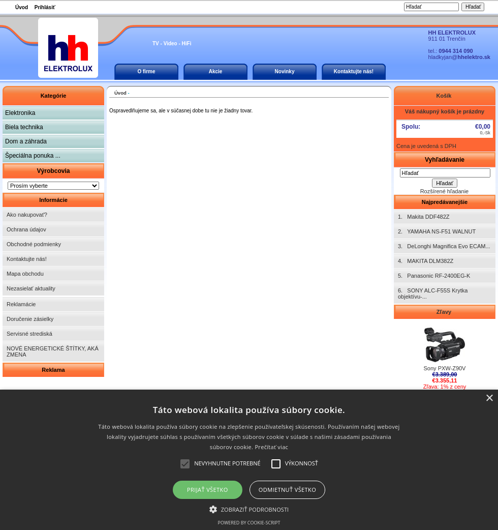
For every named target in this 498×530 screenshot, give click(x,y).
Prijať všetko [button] (207, 489)
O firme (146, 71)
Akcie (216, 71)
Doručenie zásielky (30, 319)
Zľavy (445, 312)
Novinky (285, 71)
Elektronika (20, 112)
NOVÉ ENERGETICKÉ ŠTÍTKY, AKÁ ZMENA (53, 351)
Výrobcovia (53, 170)
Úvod (21, 7)
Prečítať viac (271, 447)
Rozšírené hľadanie (444, 191)
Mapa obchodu (25, 274)
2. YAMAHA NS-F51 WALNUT (437, 231)
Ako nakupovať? (27, 215)
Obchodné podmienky (34, 244)
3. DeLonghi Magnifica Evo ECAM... (444, 246)
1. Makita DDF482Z (423, 217)
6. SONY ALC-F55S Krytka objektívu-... (433, 293)
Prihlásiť (45, 7)
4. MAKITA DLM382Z (425, 261)
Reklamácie (21, 304)
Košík (444, 96)
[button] (249, 508)
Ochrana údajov (26, 229)
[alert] (249, 460)
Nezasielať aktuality (31, 288)
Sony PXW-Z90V (445, 365)
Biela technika (24, 127)
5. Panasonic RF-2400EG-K (434, 276)
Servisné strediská (29, 334)
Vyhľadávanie (444, 159)
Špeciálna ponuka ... (32, 155)
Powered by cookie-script (249, 522)
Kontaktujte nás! (354, 71)
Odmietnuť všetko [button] (287, 489)
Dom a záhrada (26, 141)
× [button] (489, 398)
